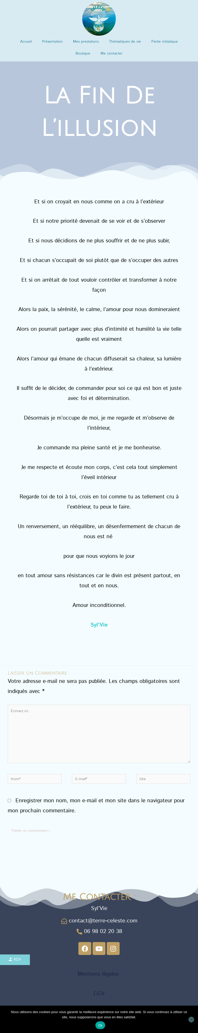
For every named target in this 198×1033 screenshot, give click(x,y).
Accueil (26, 41)
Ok (100, 1025)
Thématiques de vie (125, 41)
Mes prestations (86, 41)
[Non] (191, 1019)
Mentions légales (99, 974)
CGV (99, 993)
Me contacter (111, 53)
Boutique (83, 53)
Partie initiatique (164, 41)
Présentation (52, 41)
